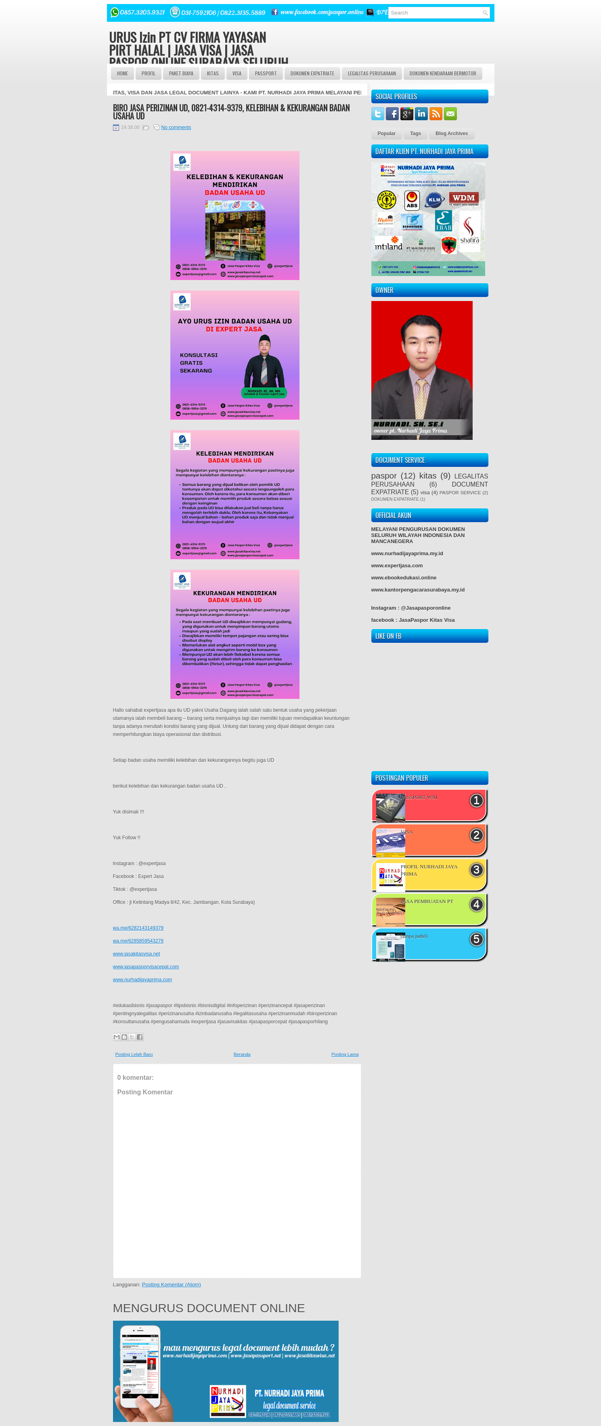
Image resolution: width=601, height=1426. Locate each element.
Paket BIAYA (181, 73)
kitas (428, 475)
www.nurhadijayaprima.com (142, 980)
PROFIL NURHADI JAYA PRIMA (429, 870)
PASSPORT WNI (419, 797)
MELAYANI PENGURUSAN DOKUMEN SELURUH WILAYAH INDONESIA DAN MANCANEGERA (418, 535)
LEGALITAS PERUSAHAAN (372, 73)
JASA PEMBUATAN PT (427, 901)
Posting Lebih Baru (134, 1054)
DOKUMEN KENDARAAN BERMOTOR (443, 73)
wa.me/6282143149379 (138, 928)
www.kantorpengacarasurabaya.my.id (418, 590)
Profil (148, 73)
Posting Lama (344, 1054)
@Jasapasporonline (425, 608)
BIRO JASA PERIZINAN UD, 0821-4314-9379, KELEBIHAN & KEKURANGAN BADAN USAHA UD (231, 112)
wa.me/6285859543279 (138, 941)
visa (425, 492)
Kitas (213, 73)
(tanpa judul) (414, 936)
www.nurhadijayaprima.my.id (407, 553)
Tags (415, 133)
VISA (236, 73)
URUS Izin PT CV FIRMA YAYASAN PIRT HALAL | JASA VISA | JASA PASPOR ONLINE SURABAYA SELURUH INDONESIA (198, 56)
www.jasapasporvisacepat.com (146, 967)
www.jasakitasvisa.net (136, 954)
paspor (384, 475)
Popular (387, 133)
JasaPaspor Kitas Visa (427, 620)
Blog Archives (452, 133)
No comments (176, 127)
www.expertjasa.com (397, 565)
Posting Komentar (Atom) (171, 1285)
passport (266, 73)
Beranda (242, 1054)
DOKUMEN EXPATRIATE (312, 73)
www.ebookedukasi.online (404, 578)
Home (122, 73)
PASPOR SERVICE (460, 492)
